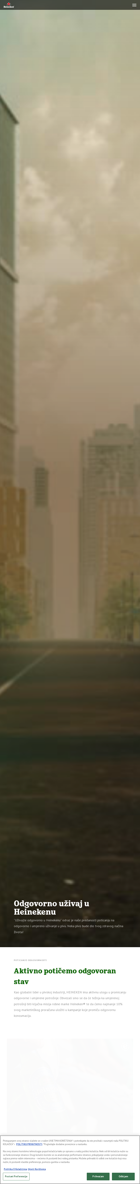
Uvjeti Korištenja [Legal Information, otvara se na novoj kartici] (37, 1169)
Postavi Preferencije (16, 1176)
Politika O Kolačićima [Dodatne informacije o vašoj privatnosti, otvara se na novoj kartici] (15, 1169)
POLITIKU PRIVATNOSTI (29, 1144)
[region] (70, 1159)
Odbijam (123, 1176)
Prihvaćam (98, 1176)
